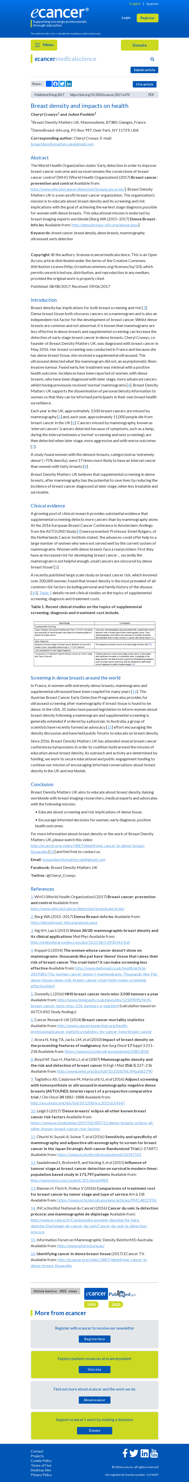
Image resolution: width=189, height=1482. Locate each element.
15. (33, 1239)
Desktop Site (41, 1470)
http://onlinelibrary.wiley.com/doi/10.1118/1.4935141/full (80, 942)
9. (32, 1079)
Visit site (94, 1369)
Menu (44, 45)
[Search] (152, 59)
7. (32, 1039)
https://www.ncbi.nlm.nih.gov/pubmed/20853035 (107, 1051)
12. (33, 1162)
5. (32, 993)
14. (33, 1208)
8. (32, 1059)
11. (33, 1136)
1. (32, 896)
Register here (94, 1339)
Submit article (144, 70)
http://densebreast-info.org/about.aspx (105, 224)
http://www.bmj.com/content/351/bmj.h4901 (69, 1180)
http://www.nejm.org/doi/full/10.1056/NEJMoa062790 (104, 1071)
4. (32, 950)
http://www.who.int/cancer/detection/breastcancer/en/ (78, 189)
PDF (151, 95)
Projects (37, 1456)
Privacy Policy (41, 1475)
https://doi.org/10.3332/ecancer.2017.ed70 (100, 95)
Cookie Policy (41, 1460)
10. (33, 1110)
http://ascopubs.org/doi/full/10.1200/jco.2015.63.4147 (78, 1102)
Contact (37, 1451)
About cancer (94, 1400)
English (135, 3)
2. (32, 916)
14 (134, 691)
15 (109, 727)
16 (52, 851)
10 (34, 592)
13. (33, 1188)
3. (32, 930)
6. (32, 1019)
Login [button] (126, 17)
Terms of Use (41, 1465)
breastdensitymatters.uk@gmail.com (62, 144)
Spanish (152, 3)
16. (33, 1253)
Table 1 (45, 592)
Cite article (144, 84)
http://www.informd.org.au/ (81, 1245)
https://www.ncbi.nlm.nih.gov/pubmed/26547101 (99, 1154)
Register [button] (147, 18)
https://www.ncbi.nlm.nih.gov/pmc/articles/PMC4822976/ (107, 1200)
